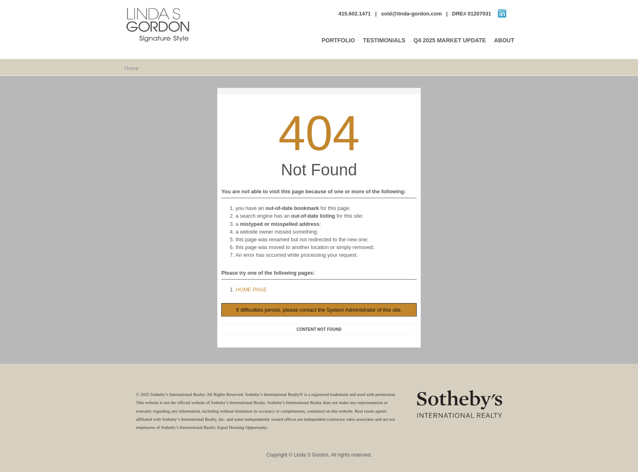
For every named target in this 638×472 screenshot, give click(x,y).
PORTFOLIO (338, 40)
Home (131, 67)
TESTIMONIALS (384, 40)
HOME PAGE (251, 289)
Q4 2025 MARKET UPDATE (449, 40)
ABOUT (504, 40)
